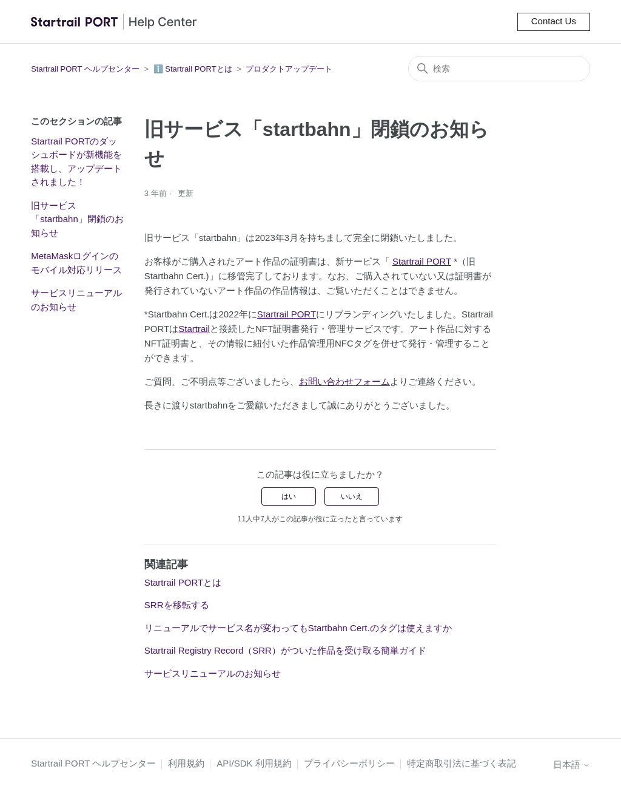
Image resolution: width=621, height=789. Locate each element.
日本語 (571, 764)
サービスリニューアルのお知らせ (76, 300)
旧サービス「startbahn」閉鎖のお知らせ (77, 219)
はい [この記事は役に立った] (288, 496)
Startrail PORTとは (182, 582)
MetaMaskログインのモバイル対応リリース (76, 263)
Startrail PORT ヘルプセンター (85, 68)
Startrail (194, 328)
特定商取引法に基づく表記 (461, 763)
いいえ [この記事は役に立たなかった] (352, 496)
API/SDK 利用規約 (254, 763)
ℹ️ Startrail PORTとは (192, 68)
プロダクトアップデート (289, 68)
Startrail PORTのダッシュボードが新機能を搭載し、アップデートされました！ (76, 162)
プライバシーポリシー (349, 763)
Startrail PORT (421, 261)
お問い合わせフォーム (344, 381)
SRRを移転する (176, 605)
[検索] (499, 68)
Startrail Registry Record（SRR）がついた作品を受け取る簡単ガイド (285, 650)
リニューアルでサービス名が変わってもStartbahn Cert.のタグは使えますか (298, 628)
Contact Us (553, 21)
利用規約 (186, 763)
